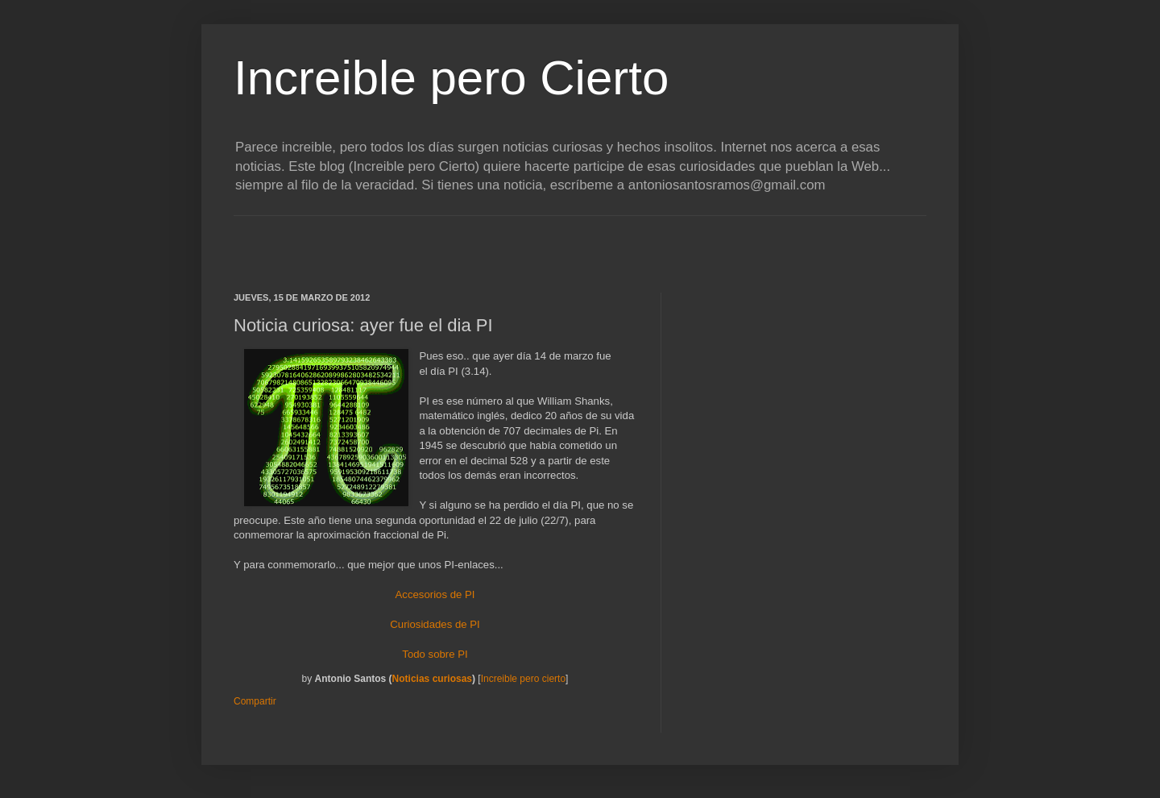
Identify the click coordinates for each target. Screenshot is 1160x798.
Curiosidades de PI (434, 624)
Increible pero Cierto (451, 78)
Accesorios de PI (435, 594)
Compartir (255, 701)
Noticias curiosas (432, 678)
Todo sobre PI (434, 654)
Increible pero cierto (523, 678)
